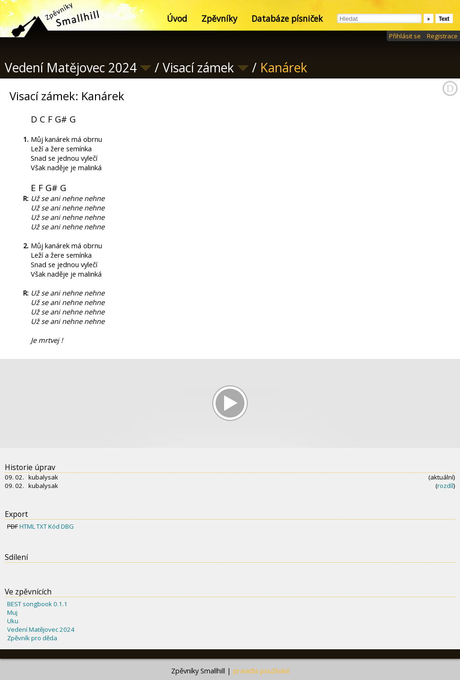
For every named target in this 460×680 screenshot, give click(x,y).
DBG (67, 526)
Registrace (442, 36)
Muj (12, 612)
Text (444, 19)
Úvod (177, 18)
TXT (41, 526)
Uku (12, 621)
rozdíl (445, 485)
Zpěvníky (219, 18)
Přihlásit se (405, 36)
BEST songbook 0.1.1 (37, 604)
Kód (54, 526)
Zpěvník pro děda (32, 638)
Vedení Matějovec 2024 (41, 629)
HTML (27, 526)
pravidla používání (261, 670)
